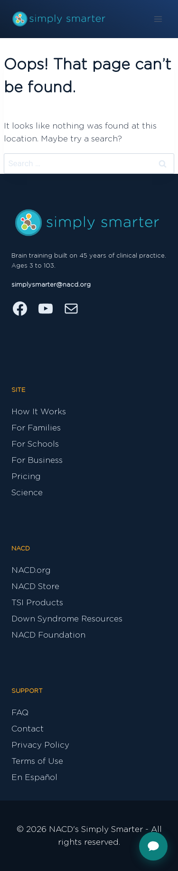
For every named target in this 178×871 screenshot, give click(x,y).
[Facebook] (19, 308)
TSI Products (37, 603)
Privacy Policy (40, 745)
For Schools (35, 444)
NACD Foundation (48, 635)
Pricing (26, 476)
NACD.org (31, 570)
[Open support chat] (153, 846)
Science (27, 493)
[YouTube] (45, 308)
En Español (34, 777)
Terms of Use (37, 761)
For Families (36, 428)
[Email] (71, 308)
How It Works (38, 412)
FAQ (19, 713)
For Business (37, 460)
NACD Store (35, 586)
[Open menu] (158, 18)
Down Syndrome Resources (66, 619)
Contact (27, 729)
